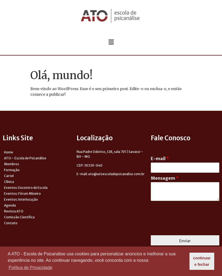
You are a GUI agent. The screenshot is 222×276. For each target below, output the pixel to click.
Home (8, 152)
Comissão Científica (19, 217)
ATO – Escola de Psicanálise (25, 158)
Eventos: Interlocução (21, 199)
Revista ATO (13, 211)
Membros (11, 164)
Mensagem (165, 178)
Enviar (185, 240)
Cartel (9, 176)
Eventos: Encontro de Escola (26, 188)
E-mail (160, 158)
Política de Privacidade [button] (30, 267)
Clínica (9, 182)
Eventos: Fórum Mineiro (22, 194)
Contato (10, 223)
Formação (12, 170)
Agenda (10, 205)
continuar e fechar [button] (202, 261)
